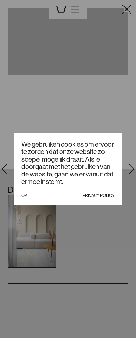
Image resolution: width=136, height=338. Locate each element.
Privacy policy (99, 195)
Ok (24, 195)
